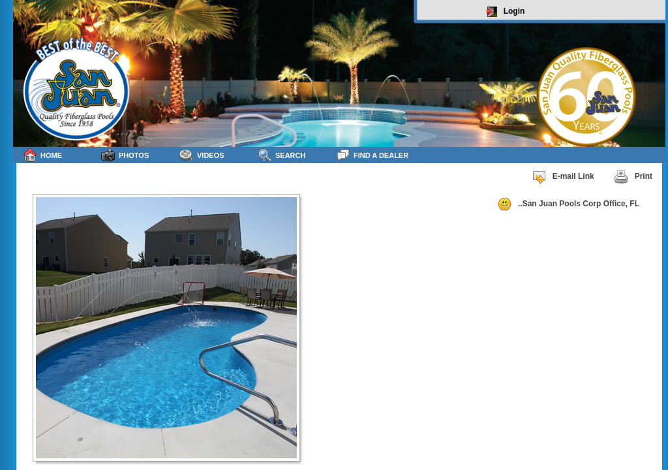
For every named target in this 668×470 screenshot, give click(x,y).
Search (281, 155)
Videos (201, 155)
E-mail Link (563, 177)
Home (42, 155)
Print (633, 177)
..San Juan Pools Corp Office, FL (568, 204)
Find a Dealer (372, 155)
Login (506, 12)
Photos (125, 155)
